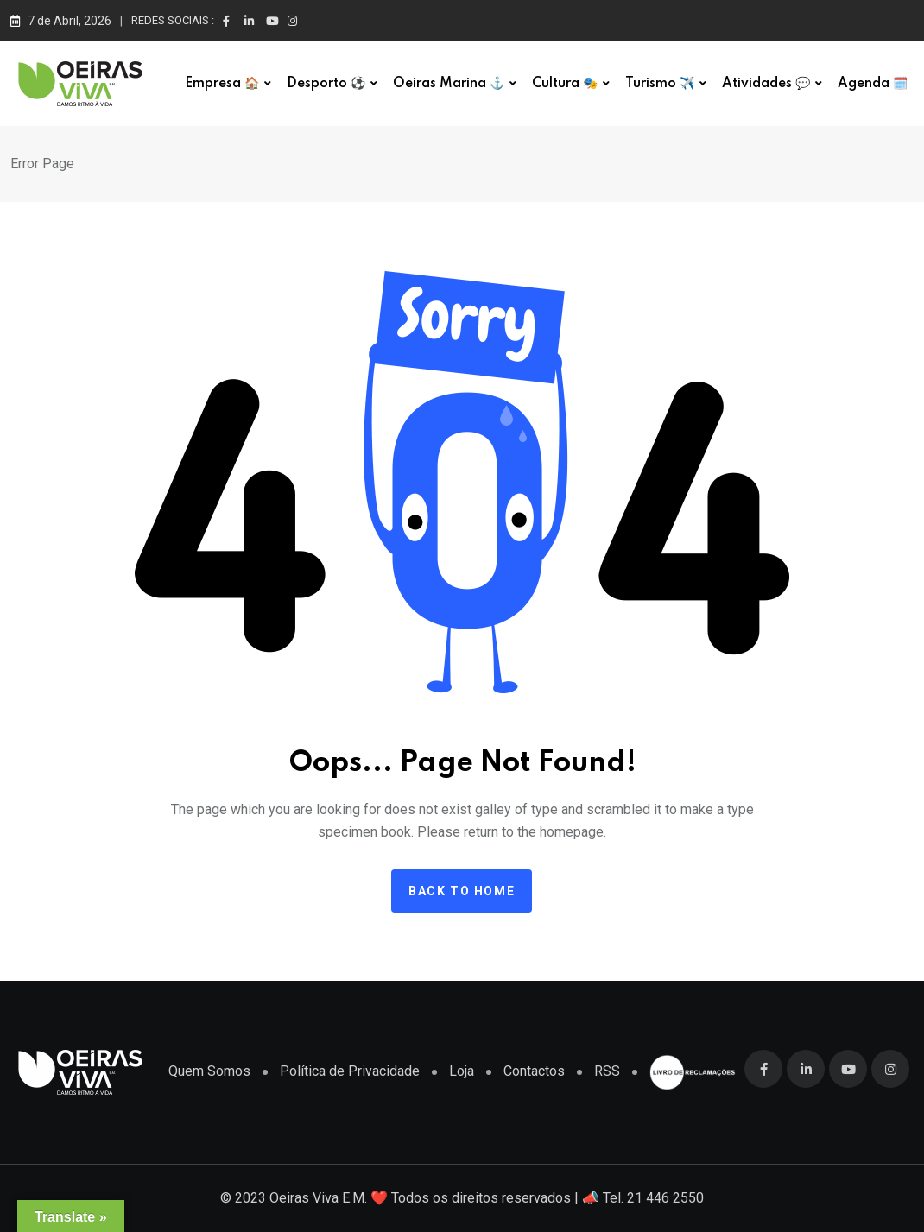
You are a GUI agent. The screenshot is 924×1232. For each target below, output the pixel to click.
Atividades (766, 84)
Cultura (565, 84)
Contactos (534, 1071)
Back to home (461, 891)
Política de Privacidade (350, 1071)
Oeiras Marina (448, 84)
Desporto (326, 84)
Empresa (222, 84)
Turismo (659, 84)
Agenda (873, 84)
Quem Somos (209, 1071)
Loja (461, 1071)
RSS (607, 1071)
